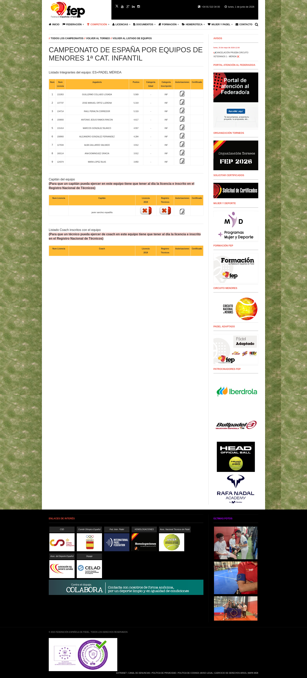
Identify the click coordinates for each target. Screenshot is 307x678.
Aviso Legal (206, 673)
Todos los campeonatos (67, 38)
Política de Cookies (188, 673)
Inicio (54, 24)
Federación (72, 24)
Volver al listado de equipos (132, 38)
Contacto (244, 24)
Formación (168, 24)
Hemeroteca (192, 24)
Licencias (120, 24)
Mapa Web (253, 673)
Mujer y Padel (219, 24)
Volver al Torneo (98, 38)
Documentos (143, 24)
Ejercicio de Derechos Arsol (231, 673)
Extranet (121, 673)
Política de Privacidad (164, 673)
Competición (97, 24)
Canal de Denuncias (139, 673)
